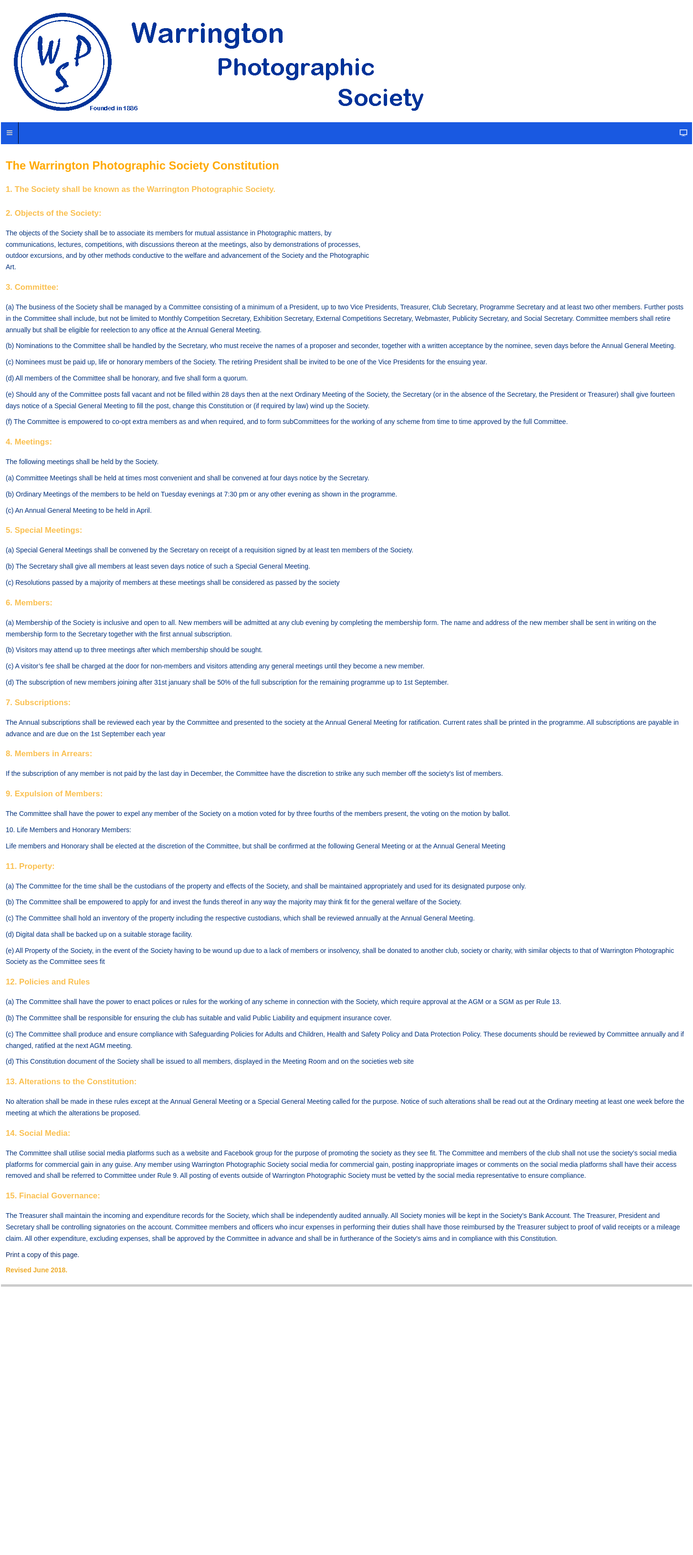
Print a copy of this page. (42, 1255)
